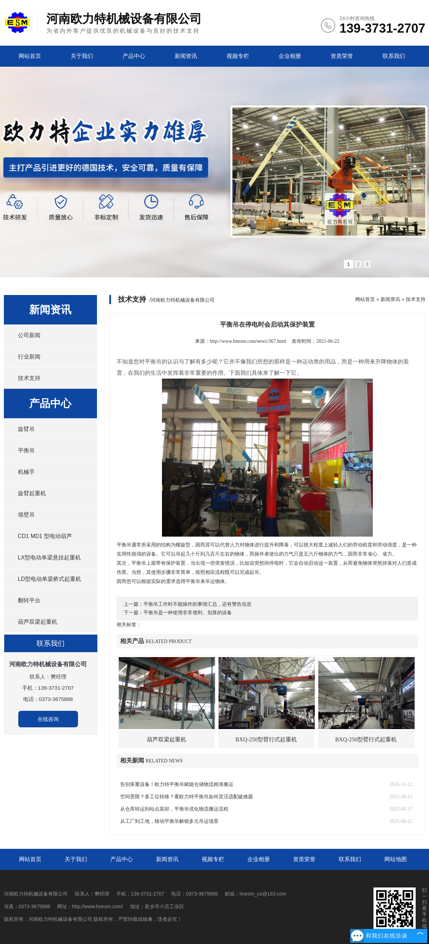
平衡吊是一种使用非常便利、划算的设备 (187, 612)
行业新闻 (29, 357)
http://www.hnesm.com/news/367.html (248, 341)
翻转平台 (29, 600)
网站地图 (395, 859)
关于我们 (82, 56)
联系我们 (394, 56)
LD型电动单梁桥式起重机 (49, 579)
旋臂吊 (26, 429)
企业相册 (290, 56)
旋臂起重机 (32, 493)
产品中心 (134, 56)
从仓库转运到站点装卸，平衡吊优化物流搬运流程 (174, 809)
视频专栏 (238, 56)
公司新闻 (29, 335)
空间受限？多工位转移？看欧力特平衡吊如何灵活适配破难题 (186, 796)
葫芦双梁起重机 (37, 622)
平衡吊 (26, 450)
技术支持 (29, 378)
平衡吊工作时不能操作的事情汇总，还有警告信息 (197, 604)
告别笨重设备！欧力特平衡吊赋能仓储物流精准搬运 (176, 784)
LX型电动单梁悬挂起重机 (49, 557)
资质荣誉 (342, 56)
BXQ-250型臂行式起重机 (266, 739)
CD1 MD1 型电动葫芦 (45, 536)
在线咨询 (48, 719)
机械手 (26, 472)
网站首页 (30, 56)
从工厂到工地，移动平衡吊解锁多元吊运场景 (169, 821)
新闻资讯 (186, 56)
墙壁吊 (26, 515)
